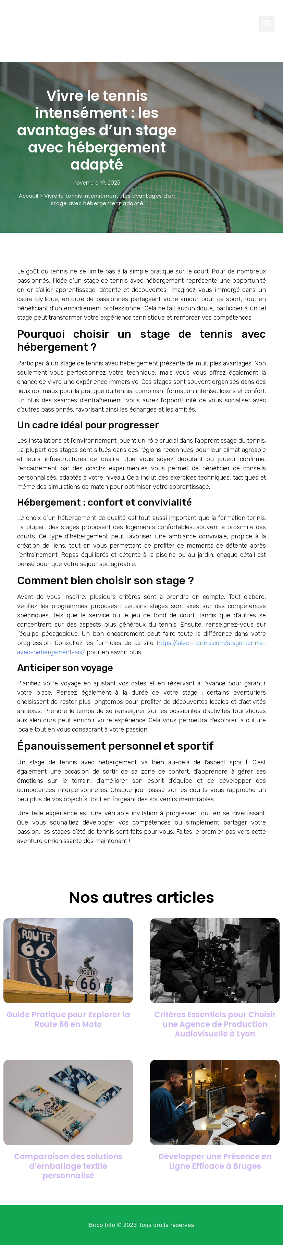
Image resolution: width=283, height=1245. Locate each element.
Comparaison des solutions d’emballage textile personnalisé (68, 1166)
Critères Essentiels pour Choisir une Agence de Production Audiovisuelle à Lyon (215, 1024)
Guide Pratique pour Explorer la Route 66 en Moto (68, 1019)
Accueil (28, 195)
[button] (266, 24)
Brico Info (31, 24)
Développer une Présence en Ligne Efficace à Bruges (215, 1161)
